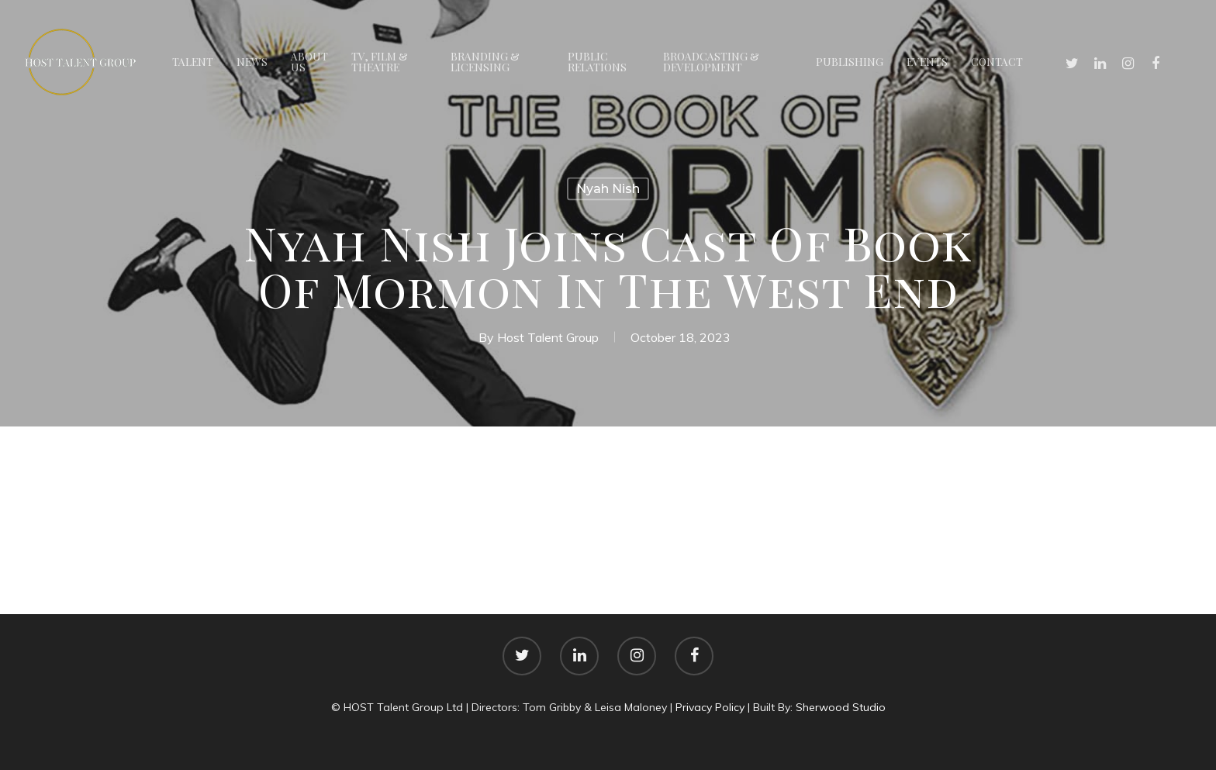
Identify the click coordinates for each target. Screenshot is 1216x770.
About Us (309, 62)
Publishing (849, 62)
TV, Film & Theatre (379, 62)
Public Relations (597, 62)
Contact (997, 62)
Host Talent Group (548, 337)
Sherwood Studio (841, 707)
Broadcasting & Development (711, 62)
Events (927, 62)
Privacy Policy (709, 707)
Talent (192, 62)
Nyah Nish (608, 188)
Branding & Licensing (485, 62)
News (252, 62)
